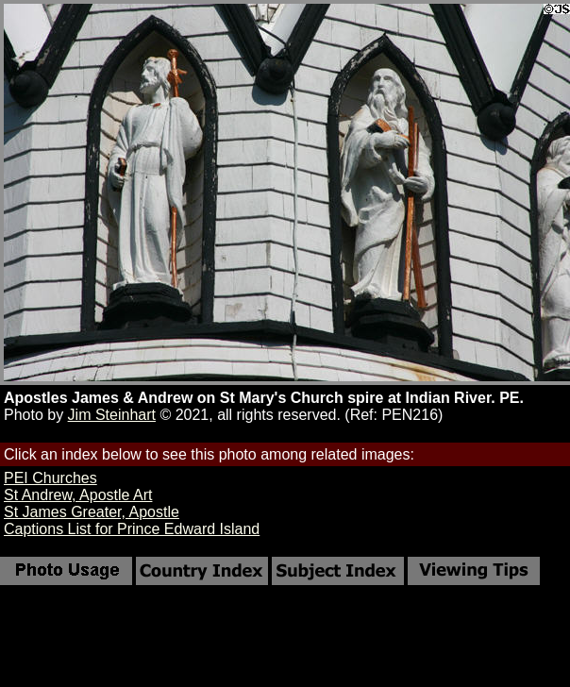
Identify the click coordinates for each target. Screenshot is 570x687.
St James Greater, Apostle (91, 512)
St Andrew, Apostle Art (78, 495)
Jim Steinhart (112, 415)
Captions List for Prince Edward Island (132, 529)
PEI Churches (50, 478)
